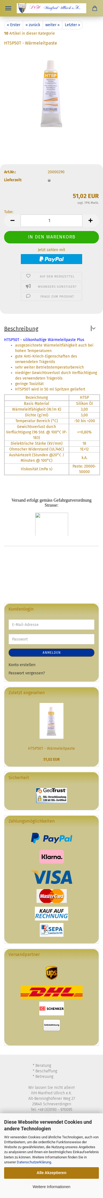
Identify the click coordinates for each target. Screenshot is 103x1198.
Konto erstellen (22, 665)
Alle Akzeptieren (51, 1172)
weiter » (52, 25)
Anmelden (52, 653)
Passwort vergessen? (27, 673)
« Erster (13, 25)
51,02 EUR (51, 759)
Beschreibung (21, 328)
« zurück (33, 25)
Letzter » (72, 25)
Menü (8, 8)
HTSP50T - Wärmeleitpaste (51, 748)
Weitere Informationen (51, 1187)
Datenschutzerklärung (34, 1162)
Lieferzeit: (13, 180)
